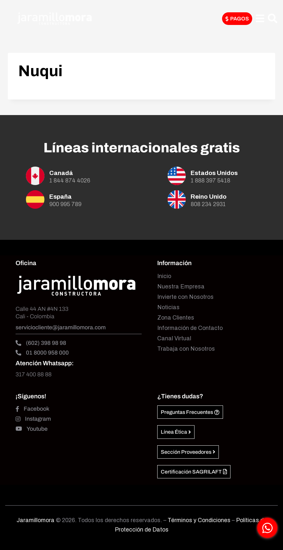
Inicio (164, 276)
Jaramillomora (35, 520)
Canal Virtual (174, 338)
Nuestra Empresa (181, 287)
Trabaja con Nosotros (186, 349)
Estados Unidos (214, 173)
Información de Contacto (190, 328)
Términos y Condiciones (200, 520)
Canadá (61, 173)
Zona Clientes (175, 318)
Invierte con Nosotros (185, 297)
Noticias (168, 307)
